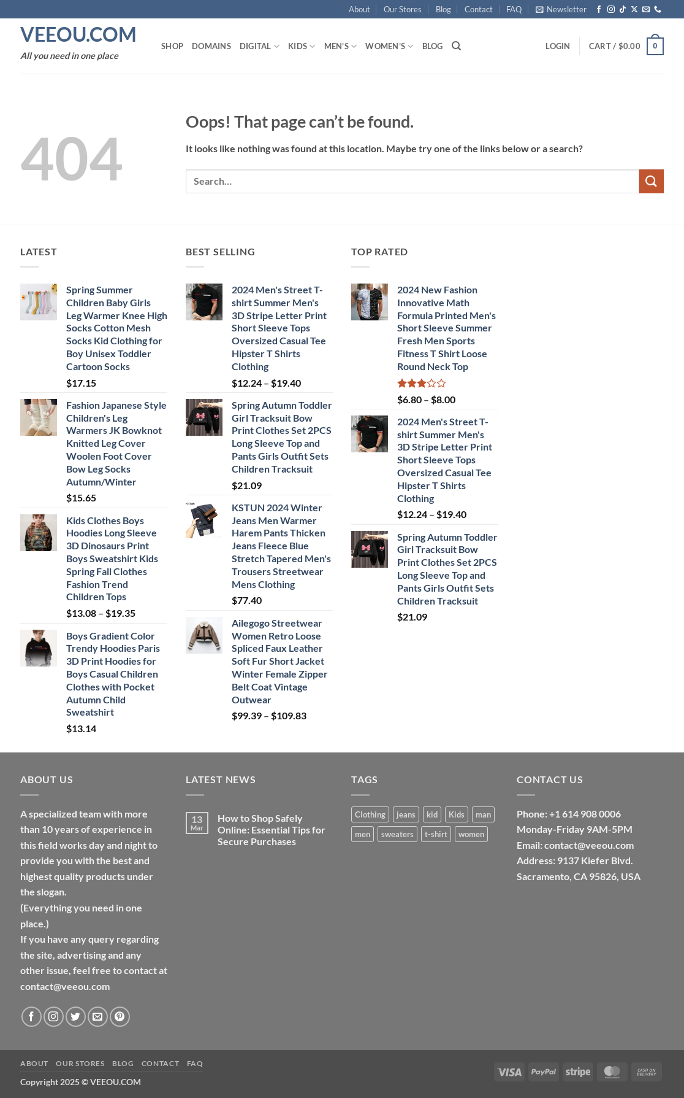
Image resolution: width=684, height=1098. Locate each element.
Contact (479, 9)
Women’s (389, 46)
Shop (172, 46)
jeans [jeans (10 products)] (406, 814)
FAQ (514, 9)
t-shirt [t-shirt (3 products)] (436, 834)
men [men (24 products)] (362, 834)
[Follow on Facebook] (598, 10)
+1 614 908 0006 (585, 813)
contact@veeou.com (589, 845)
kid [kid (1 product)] (432, 814)
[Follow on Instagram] (611, 10)
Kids (301, 46)
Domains (211, 46)
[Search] (456, 46)
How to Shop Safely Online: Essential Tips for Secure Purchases (271, 829)
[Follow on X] (634, 10)
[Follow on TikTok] (622, 10)
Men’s (340, 46)
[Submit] (651, 181)
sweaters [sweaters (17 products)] (397, 834)
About (359, 9)
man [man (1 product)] (483, 814)
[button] (561, 9)
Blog (443, 9)
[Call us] (657, 10)
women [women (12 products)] (471, 834)
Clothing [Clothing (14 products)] (370, 814)
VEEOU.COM (78, 34)
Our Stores (403, 9)
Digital (259, 46)
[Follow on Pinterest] (120, 1017)
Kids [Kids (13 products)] (457, 814)
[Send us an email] (646, 10)
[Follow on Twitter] (76, 1017)
